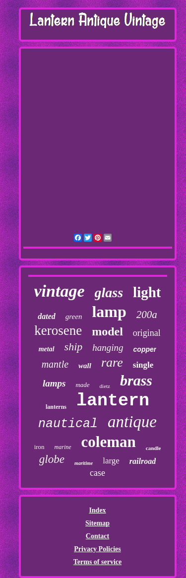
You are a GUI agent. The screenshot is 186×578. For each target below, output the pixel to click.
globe (51, 459)
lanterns (56, 406)
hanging (107, 347)
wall (84, 366)
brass (136, 380)
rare (112, 362)
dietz (105, 386)
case (97, 473)
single (143, 365)
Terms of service (97, 562)
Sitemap (97, 523)
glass (109, 292)
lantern (112, 401)
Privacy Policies (97, 549)
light (147, 292)
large (111, 460)
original (147, 333)
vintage (59, 291)
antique (132, 422)
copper (145, 349)
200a (146, 315)
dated (47, 316)
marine (63, 447)
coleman (108, 441)
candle (153, 448)
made (82, 384)
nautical (68, 424)
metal (47, 349)
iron (39, 446)
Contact (97, 536)
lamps (54, 383)
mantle (55, 364)
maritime (83, 463)
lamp (109, 312)
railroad (142, 461)
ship (73, 346)
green (73, 317)
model (107, 331)
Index (97, 510)
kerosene (58, 330)
